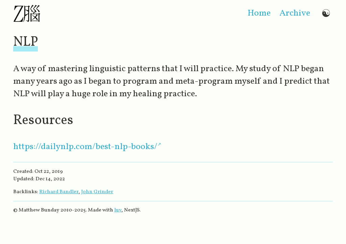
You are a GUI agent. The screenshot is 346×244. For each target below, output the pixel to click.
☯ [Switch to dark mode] (326, 13)
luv (117, 210)
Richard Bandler (58, 192)
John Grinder (97, 192)
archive (294, 13)
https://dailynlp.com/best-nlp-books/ (85, 147)
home (259, 13)
